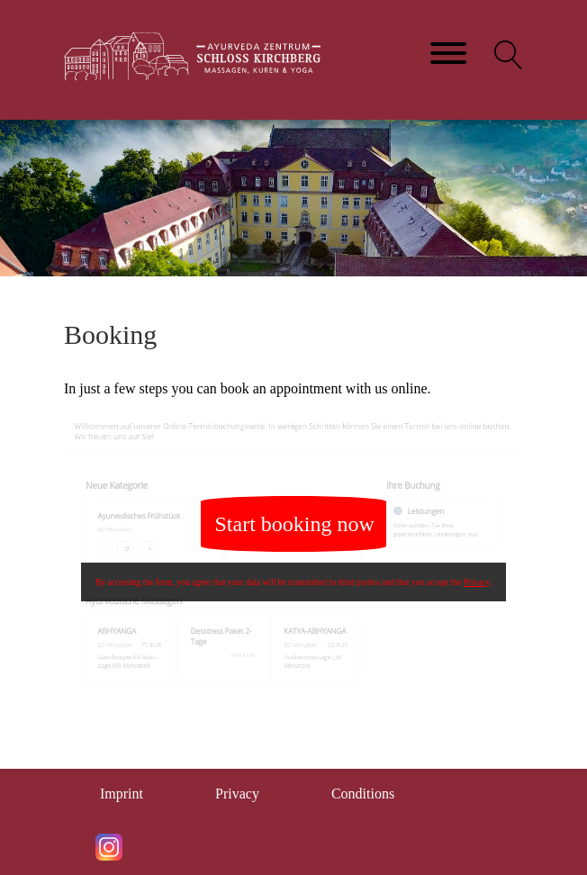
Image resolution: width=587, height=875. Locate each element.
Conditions (362, 793)
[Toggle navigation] (448, 54)
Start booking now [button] (295, 524)
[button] (508, 55)
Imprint (121, 793)
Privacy (477, 582)
